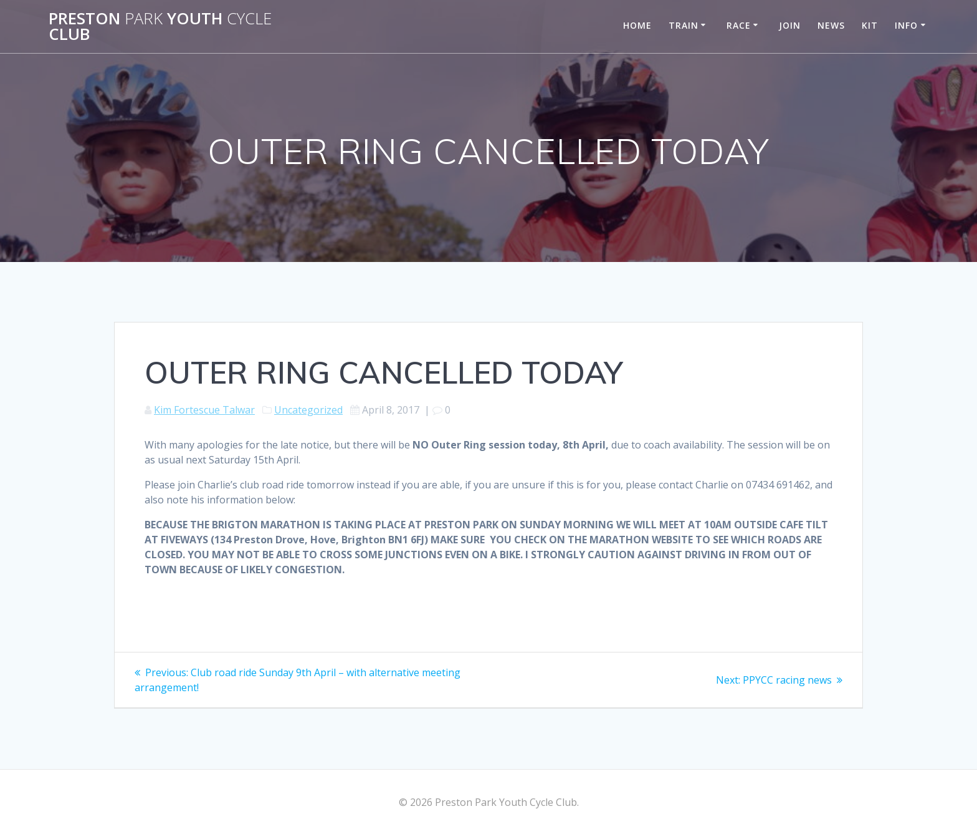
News (831, 25)
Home (637, 25)
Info (906, 25)
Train (683, 25)
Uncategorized (308, 410)
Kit (870, 25)
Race (739, 25)
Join (790, 25)
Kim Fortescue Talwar (204, 410)
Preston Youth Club (160, 26)
